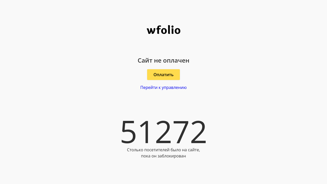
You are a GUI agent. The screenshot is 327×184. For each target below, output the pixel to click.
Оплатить (164, 74)
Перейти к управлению (163, 87)
